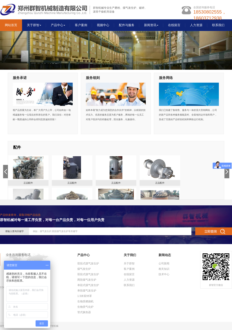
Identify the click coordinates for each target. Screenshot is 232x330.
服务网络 (166, 78)
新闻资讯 (151, 25)
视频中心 (103, 25)
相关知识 (164, 268)
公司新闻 (164, 263)
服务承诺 (20, 78)
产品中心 (58, 25)
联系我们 (218, 25)
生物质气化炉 (85, 306)
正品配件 (28, 183)
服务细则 (93, 78)
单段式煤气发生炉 (88, 285)
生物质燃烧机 (85, 301)
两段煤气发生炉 (86, 279)
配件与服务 (126, 25)
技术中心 (164, 274)
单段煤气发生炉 (86, 290)
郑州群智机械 (51, 326)
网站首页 (11, 25)
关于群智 (34, 25)
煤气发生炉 (84, 268)
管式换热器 (84, 312)
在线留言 (174, 25)
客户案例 (81, 25)
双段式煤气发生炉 (88, 263)
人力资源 (196, 25)
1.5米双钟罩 (84, 295)
